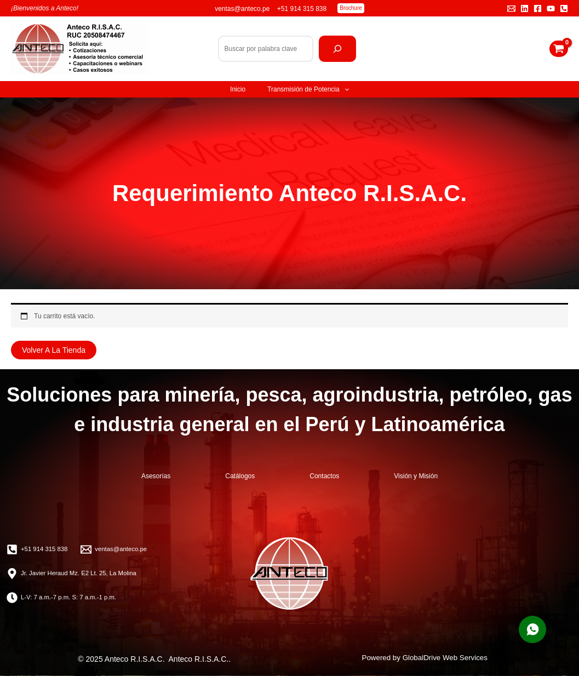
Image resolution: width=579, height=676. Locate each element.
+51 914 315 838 (301, 9)
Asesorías (155, 476)
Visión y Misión (416, 476)
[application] (344, 89)
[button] (350, 8)
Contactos (324, 476)
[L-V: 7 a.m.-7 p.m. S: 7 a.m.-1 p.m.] (64, 598)
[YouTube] (551, 8)
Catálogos (240, 476)
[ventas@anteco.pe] (118, 549)
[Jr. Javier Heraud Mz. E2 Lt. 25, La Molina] (75, 574)
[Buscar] (337, 49)
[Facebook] (538, 8)
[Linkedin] (524, 8)
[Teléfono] (564, 8)
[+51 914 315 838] (38, 549)
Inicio (237, 89)
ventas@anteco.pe (243, 9)
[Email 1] (511, 8)
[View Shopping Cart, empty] (558, 49)
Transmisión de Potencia (308, 89)
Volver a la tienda (53, 350)
